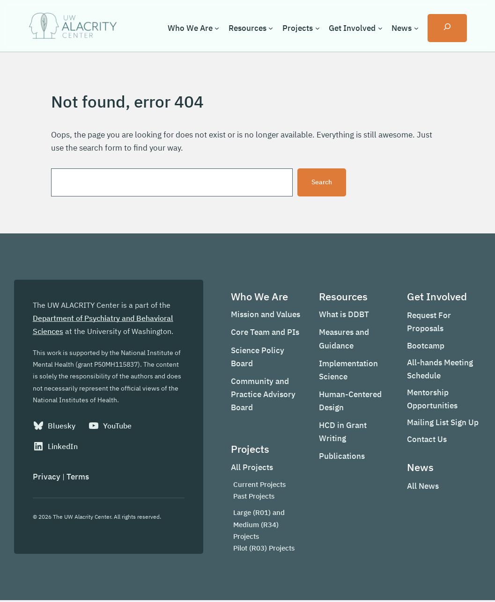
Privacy (46, 478)
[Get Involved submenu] (379, 28)
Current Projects (257, 485)
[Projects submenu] (317, 28)
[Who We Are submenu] (216, 28)
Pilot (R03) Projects (262, 549)
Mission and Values (263, 316)
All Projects (250, 469)
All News (422, 487)
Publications (340, 457)
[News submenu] (416, 28)
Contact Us (426, 440)
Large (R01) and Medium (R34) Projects (257, 525)
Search (321, 182)
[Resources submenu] (270, 28)
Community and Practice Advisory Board (261, 395)
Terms (77, 478)
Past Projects (252, 497)
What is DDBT (343, 316)
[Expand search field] (447, 28)
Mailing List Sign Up (442, 423)
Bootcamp (425, 346)
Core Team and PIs (263, 333)
